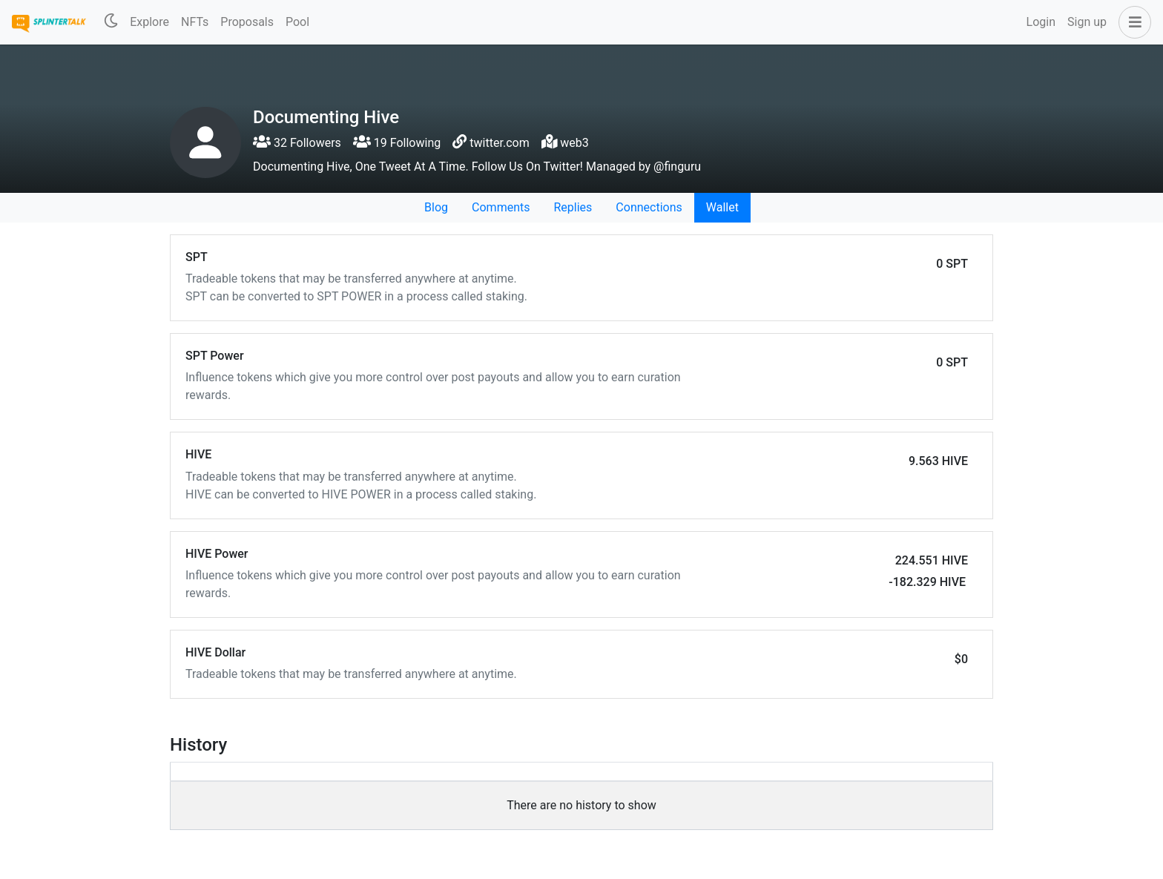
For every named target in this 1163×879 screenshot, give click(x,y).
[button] (1132, 22)
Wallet (722, 207)
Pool (297, 22)
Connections (649, 207)
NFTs (194, 22)
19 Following (397, 143)
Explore (149, 22)
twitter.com (499, 143)
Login (1041, 22)
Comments (501, 207)
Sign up (1087, 22)
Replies (572, 207)
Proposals (247, 22)
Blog (436, 207)
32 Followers (297, 143)
